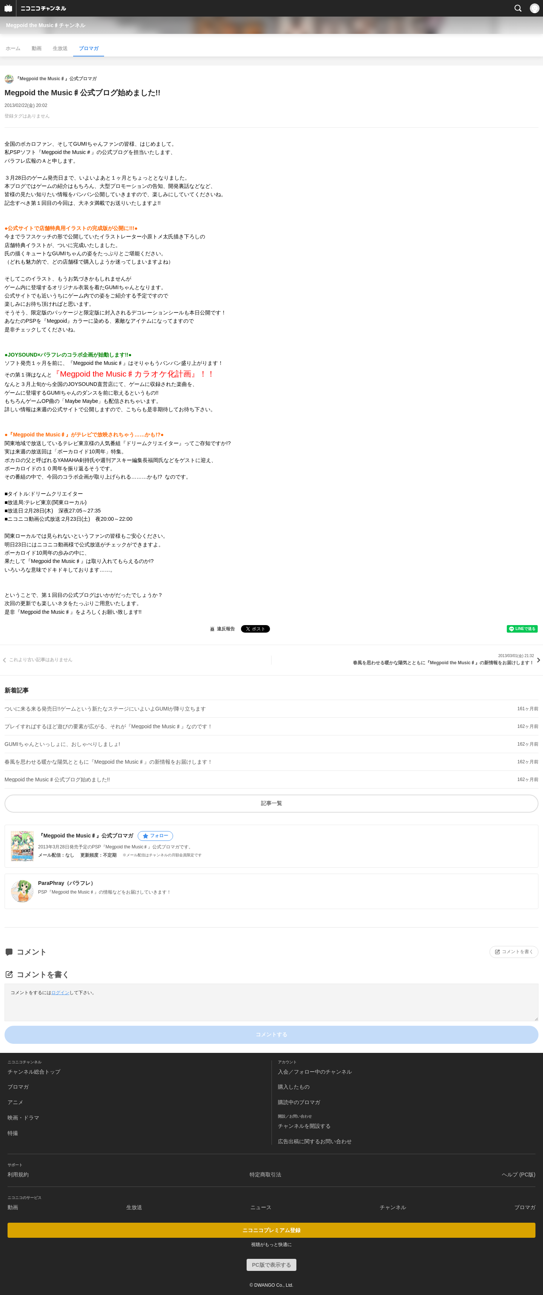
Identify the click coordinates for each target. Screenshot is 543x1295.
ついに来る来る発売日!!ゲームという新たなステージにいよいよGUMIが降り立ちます (105, 708)
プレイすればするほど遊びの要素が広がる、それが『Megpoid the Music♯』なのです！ (109, 726)
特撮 (13, 1133)
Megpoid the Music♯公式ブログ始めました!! (57, 779)
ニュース (261, 1207)
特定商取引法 (265, 1174)
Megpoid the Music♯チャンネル (45, 25)
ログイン (60, 992)
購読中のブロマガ (299, 1102)
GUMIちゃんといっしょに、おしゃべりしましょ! (62, 744)
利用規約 (18, 1174)
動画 (36, 48)
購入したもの (294, 1087)
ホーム (13, 48)
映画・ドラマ (23, 1118)
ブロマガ (88, 48)
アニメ (15, 1102)
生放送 (60, 48)
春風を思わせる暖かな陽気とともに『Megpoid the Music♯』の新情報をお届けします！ (109, 761)
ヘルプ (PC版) (518, 1174)
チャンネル (393, 1207)
